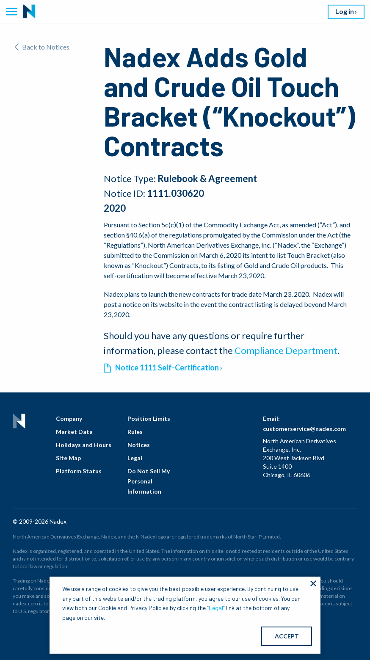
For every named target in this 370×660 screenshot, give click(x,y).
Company (69, 418)
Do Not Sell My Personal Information (148, 481)
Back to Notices (42, 47)
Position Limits (148, 418)
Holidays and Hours (83, 444)
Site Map (68, 457)
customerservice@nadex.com (304, 428)
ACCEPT (287, 636)
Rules (135, 431)
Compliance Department (286, 350)
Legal (134, 457)
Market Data (74, 431)
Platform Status (79, 471)
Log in (344, 11)
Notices (138, 444)
